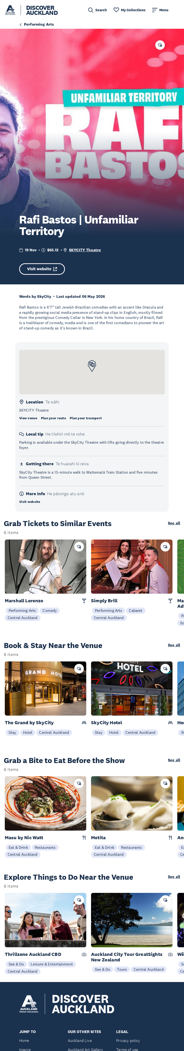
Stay (12, 732)
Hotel (28, 732)
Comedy (50, 610)
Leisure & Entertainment (52, 964)
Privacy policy (128, 1040)
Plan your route (53, 418)
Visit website (42, 268)
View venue (28, 418)
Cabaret (135, 610)
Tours (122, 969)
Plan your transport (86, 418)
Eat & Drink (18, 847)
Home (24, 1040)
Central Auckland (23, 617)
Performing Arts (22, 610)
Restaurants (45, 847)
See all (174, 523)
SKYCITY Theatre (85, 250)
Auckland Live (80, 1040)
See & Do (16, 964)
